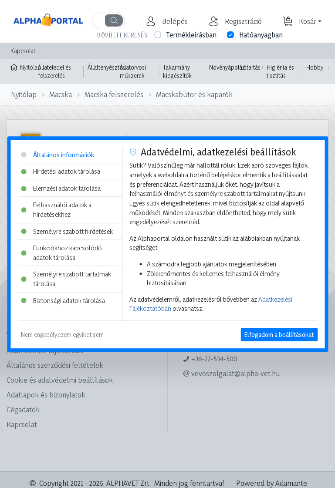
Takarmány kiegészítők (177, 72)
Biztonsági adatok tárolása (63, 300)
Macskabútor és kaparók (194, 94)
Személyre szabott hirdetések (67, 231)
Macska (60, 94)
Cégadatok (23, 409)
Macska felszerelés (114, 94)
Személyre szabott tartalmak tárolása (66, 279)
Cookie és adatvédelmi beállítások (60, 379)
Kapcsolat (22, 50)
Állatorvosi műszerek (133, 72)
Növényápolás (227, 67)
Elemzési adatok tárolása (61, 188)
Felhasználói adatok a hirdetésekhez (56, 210)
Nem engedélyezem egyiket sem (62, 334)
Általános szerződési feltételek (55, 365)
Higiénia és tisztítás (280, 72)
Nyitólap (22, 66)
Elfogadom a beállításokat (279, 334)
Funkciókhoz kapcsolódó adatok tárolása (61, 253)
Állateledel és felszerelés (54, 72)
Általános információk (57, 155)
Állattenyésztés (106, 67)
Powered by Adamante (271, 483)
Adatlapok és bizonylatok (46, 394)
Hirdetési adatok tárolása (60, 171)
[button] (173, 21)
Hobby (314, 67)
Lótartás (250, 67)
